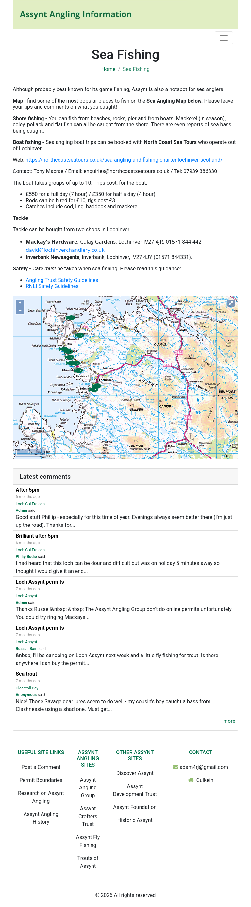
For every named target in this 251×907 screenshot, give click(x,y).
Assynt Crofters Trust (87, 816)
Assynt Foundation (135, 807)
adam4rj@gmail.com (204, 767)
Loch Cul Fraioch (30, 504)
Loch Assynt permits (40, 582)
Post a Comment (41, 767)
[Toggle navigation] (224, 37)
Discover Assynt (135, 773)
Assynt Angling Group (88, 788)
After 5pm (27, 490)
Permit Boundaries (40, 780)
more (229, 721)
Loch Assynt (26, 596)
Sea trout (26, 674)
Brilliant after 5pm (37, 536)
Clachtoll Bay (27, 688)
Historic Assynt (135, 820)
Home (108, 69)
